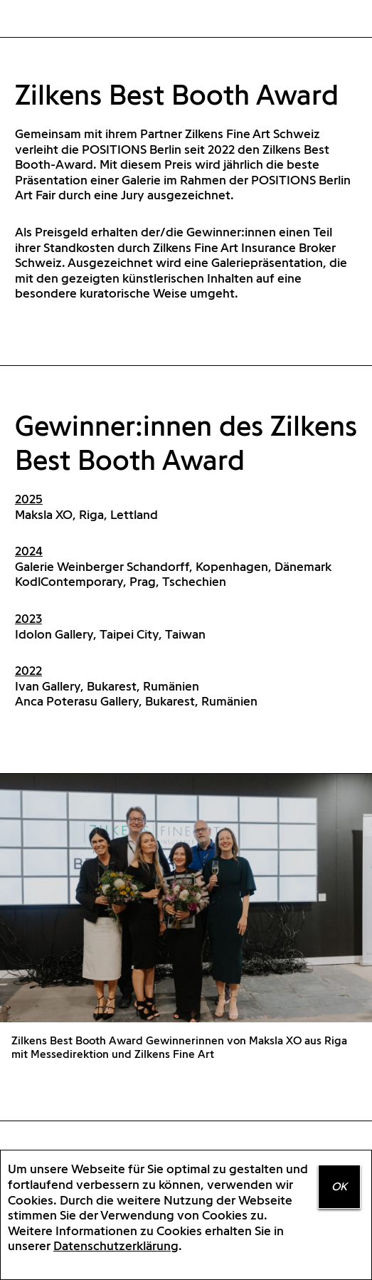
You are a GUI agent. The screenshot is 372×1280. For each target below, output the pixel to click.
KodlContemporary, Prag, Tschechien (120, 581)
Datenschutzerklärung (116, 1245)
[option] (186, 923)
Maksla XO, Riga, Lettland (86, 514)
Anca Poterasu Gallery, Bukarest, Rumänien (136, 700)
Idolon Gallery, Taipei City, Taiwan (110, 633)
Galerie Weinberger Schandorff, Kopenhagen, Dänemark (173, 566)
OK (339, 1186)
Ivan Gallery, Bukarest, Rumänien (107, 685)
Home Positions (36, 19)
